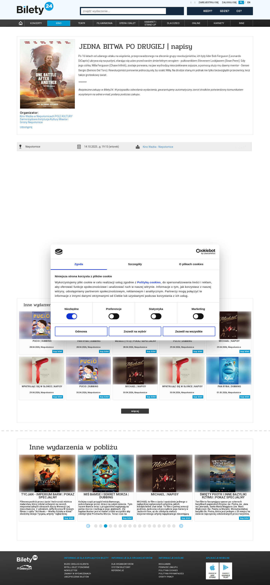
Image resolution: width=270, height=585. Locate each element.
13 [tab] (154, 526)
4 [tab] (110, 526)
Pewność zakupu (168, 567)
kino (59, 23)
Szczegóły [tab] (135, 264)
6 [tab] (120, 526)
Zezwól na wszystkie (189, 331)
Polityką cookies (149, 282)
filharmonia (104, 23)
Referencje (117, 570)
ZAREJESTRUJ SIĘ (209, 2)
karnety (219, 23)
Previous (88, 526)
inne (241, 23)
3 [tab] (106, 526)
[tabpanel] (47, 487)
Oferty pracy (166, 577)
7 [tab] (125, 526)
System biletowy (120, 567)
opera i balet (127, 23)
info (240, 146)
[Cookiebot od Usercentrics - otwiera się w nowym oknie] (198, 251)
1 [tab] (96, 526)
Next (181, 526)
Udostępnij (26, 127)
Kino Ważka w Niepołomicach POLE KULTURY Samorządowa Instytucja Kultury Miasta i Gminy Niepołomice (46, 119)
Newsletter (70, 570)
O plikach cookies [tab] (191, 264)
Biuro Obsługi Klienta (76, 564)
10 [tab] (140, 526)
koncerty (36, 23)
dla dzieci (173, 23)
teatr (81, 23)
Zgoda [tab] (78, 264)
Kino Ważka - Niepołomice (158, 147)
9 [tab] (135, 526)
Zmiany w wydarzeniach (77, 573)
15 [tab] (164, 526)
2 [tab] (101, 526)
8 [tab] (130, 526)
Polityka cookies (168, 570)
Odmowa (81, 331)
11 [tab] (145, 526)
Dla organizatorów (122, 564)
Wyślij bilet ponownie (76, 567)
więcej (135, 411)
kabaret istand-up (150, 23)
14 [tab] (159, 526)
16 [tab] (169, 526)
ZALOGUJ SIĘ (229, 2)
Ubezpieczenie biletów (76, 577)
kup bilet (57, 351)
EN (248, 2)
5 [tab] (115, 526)
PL (241, 2)
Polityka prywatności (171, 573)
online (196, 23)
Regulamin (164, 564)
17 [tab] (174, 526)
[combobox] (123, 11)
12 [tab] (150, 526)
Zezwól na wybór (135, 331)
